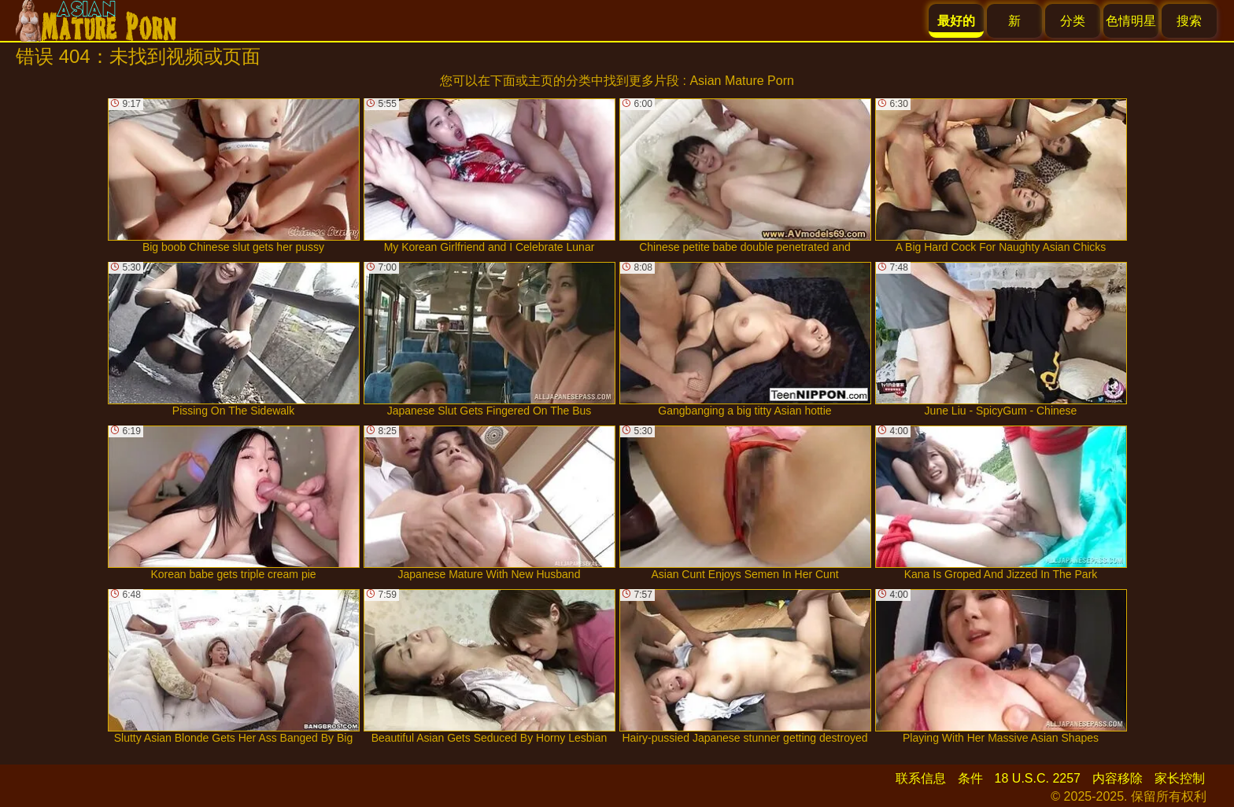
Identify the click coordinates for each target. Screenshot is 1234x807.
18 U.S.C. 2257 (1038, 778)
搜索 (1189, 21)
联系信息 (921, 778)
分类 (1072, 21)
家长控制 (1180, 778)
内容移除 (1117, 778)
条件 (970, 778)
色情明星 (1131, 21)
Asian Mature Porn (741, 80)
